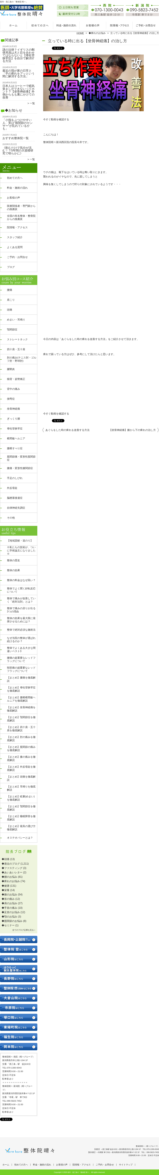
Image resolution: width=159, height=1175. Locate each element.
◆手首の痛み (9, 907)
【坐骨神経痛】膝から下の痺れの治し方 (132, 430)
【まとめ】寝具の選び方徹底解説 (21, 828)
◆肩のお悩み (9, 903)
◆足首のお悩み (11, 912)
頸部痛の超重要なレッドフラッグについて (21, 669)
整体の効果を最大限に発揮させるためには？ (21, 620)
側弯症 (11, 398)
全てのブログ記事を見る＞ (24, 930)
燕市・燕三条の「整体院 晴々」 (79, 1172)
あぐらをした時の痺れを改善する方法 (67, 430)
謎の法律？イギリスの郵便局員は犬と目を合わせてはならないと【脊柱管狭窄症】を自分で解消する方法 (18, 55)
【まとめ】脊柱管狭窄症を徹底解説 (21, 689)
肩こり (11, 299)
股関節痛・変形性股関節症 (21, 458)
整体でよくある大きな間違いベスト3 (21, 650)
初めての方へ (40, 25)
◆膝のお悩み (9, 894)
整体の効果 (13, 570)
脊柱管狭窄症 (15, 428)
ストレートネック (17, 339)
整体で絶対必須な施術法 (21, 629)
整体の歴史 (13, 560)
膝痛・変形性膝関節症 (20, 468)
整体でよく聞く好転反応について (21, 590)
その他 (11, 517)
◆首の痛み (8, 899)
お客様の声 (93, 25)
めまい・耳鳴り (16, 319)
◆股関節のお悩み (12, 921)
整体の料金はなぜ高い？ (21, 580)
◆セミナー (8, 925)
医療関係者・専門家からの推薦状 (21, 208)
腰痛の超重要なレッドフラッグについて (21, 659)
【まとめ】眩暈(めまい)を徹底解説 (21, 798)
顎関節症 (12, 329)
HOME (80, 33)
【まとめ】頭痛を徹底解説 (21, 778)
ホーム (13, 25)
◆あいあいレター (12, 872)
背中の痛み (13, 389)
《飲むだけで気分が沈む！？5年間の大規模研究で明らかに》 (17, 150)
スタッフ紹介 (15, 237)
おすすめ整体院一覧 (15, 138)
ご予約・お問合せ (145, 25)
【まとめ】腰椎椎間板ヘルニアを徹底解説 (21, 699)
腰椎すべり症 (15, 448)
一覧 (32, 103)
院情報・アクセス (119, 25)
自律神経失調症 (16, 507)
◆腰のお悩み (9, 876)
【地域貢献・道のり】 (20, 540)
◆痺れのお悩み (97, 33)
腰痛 (9, 290)
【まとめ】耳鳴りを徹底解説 (21, 788)
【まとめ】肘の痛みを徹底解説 (21, 739)
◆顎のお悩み (9, 916)
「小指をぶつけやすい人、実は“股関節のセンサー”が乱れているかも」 (17, 124)
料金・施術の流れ (66, 25)
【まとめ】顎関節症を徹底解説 (21, 719)
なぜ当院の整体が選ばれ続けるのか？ (21, 640)
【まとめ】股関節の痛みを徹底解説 (21, 749)
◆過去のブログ (11, 863)
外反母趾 (12, 488)
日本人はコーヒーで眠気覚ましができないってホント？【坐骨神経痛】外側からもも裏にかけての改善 (18, 91)
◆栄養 (5, 890)
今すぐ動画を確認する (56, 119)
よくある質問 (15, 247)
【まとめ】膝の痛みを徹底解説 (21, 758)
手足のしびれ (15, 478)
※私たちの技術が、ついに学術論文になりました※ (21, 550)
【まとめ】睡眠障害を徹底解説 (21, 818)
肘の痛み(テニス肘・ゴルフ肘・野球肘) (21, 359)
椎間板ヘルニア (16, 438)
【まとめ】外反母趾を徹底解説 (21, 768)
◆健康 (5, 885)
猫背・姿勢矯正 (16, 379)
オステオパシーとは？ (20, 837)
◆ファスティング (12, 868)
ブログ (11, 267)
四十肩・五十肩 (16, 349)
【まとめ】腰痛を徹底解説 (21, 679)
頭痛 (9, 309)
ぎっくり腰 (13, 418)
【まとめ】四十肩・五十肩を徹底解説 (21, 729)
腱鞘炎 (11, 369)
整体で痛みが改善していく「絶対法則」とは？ (21, 600)
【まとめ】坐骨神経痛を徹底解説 (21, 709)
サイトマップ (126, 1164)
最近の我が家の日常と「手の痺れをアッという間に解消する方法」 (18, 73)
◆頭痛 (5, 859)
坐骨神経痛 (13, 408)
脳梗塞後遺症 (15, 497)
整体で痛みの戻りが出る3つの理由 (21, 610)
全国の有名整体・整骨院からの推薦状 (21, 217)
